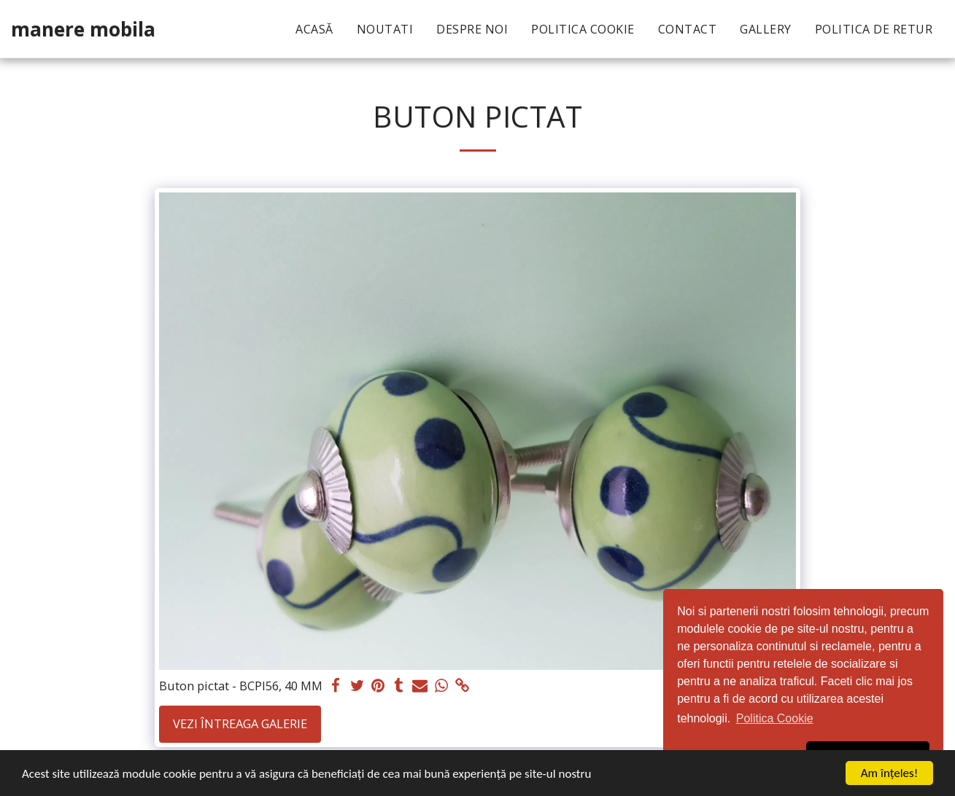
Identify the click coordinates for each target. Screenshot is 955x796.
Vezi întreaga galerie (240, 723)
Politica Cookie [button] (774, 718)
